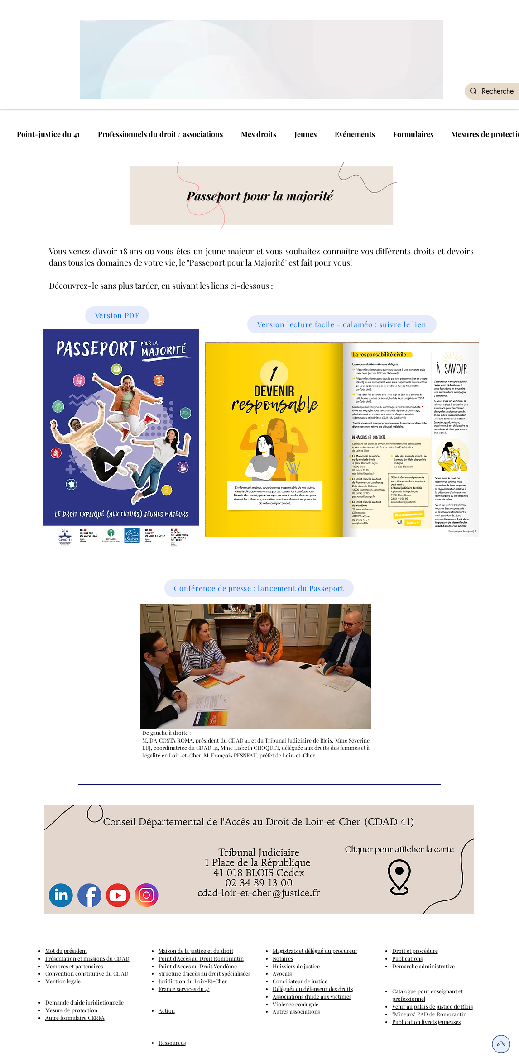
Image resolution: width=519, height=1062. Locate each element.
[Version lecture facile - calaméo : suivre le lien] (342, 324)
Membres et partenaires (74, 966)
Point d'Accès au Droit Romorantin (201, 958)
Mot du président (66, 950)
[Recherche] (499, 91)
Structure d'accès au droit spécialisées (204, 973)
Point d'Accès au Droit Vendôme (198, 966)
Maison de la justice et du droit (196, 950)
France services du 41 (184, 988)
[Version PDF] (117, 315)
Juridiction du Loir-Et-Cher (193, 981)
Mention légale (63, 981)
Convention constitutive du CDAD (87, 973)
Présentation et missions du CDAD (87, 958)
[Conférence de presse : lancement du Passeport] (259, 588)
